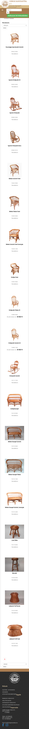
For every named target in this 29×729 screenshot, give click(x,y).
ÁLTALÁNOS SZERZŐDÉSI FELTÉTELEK (10, 704)
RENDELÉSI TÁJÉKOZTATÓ (8, 698)
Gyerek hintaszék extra (14, 146)
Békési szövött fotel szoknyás (14, 244)
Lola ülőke (15, 540)
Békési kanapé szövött (14, 441)
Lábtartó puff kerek (14, 606)
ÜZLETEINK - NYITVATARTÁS (8, 689)
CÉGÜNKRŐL (5, 692)
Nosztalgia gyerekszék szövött (14, 47)
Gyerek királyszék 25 (14, 80)
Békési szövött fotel (14, 178)
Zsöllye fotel (14, 277)
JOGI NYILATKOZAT (6, 707)
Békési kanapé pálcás (14, 474)
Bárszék (14, 573)
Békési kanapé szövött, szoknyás (14, 507)
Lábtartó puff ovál (14, 639)
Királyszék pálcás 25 (14, 310)
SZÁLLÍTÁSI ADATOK (6, 700)
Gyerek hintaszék (15, 113)
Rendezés (5, 23)
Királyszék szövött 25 (14, 343)
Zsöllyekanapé (14, 409)
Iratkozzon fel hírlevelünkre (17, 15)
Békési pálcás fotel (14, 211)
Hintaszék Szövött (14, 376)
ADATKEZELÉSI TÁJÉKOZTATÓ (9, 702)
